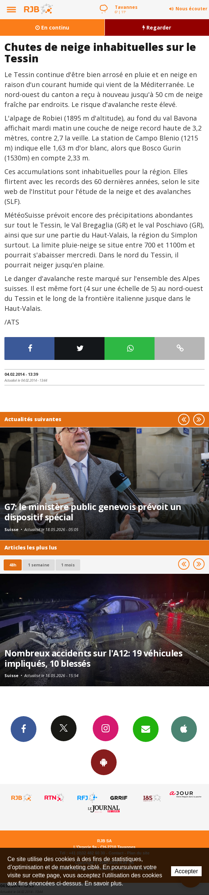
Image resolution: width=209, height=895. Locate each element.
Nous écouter (192, 9)
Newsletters (146, 728)
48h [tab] (12, 565)
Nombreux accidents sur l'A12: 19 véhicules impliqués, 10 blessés (93, 658)
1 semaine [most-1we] (38, 565)
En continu (52, 27)
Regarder (156, 27)
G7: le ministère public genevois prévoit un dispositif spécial (92, 512)
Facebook (23, 728)
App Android (104, 761)
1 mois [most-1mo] (68, 565)
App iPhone (184, 728)
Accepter (186, 871)
